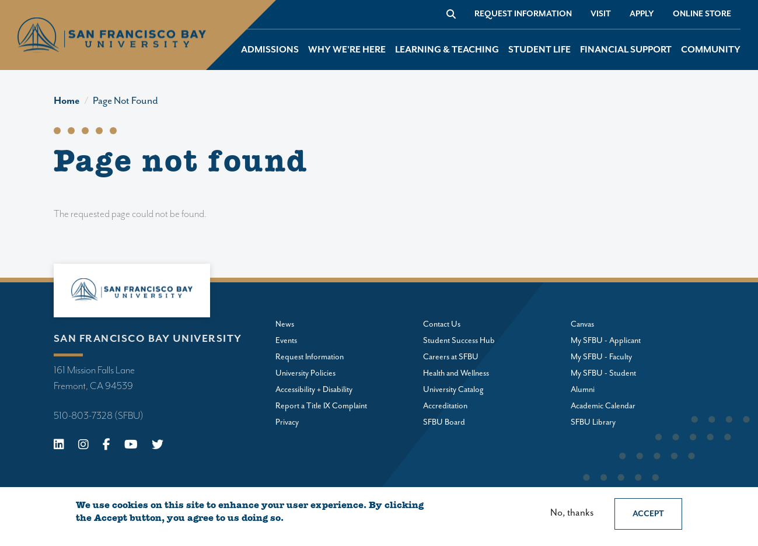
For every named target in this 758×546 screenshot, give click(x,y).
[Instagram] (83, 446)
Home (67, 101)
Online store (702, 14)
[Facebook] (106, 446)
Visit (601, 14)
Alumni (583, 389)
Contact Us (441, 324)
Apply (642, 14)
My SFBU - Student (603, 373)
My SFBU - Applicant (606, 340)
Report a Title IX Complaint (321, 406)
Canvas (582, 324)
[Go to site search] (451, 14)
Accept (648, 514)
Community (710, 49)
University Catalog (453, 389)
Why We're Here (347, 49)
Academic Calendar (603, 406)
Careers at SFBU (450, 357)
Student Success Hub (459, 340)
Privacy (287, 422)
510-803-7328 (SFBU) (99, 416)
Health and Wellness (456, 373)
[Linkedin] (59, 446)
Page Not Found (125, 101)
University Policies (305, 373)
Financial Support (626, 49)
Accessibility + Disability (313, 389)
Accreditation (445, 406)
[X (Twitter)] (157, 446)
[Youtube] (131, 446)
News (284, 324)
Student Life (539, 49)
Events (286, 340)
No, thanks (571, 513)
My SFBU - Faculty (601, 357)
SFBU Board (444, 422)
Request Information (523, 14)
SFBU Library (593, 422)
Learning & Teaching (447, 49)
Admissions (270, 49)
